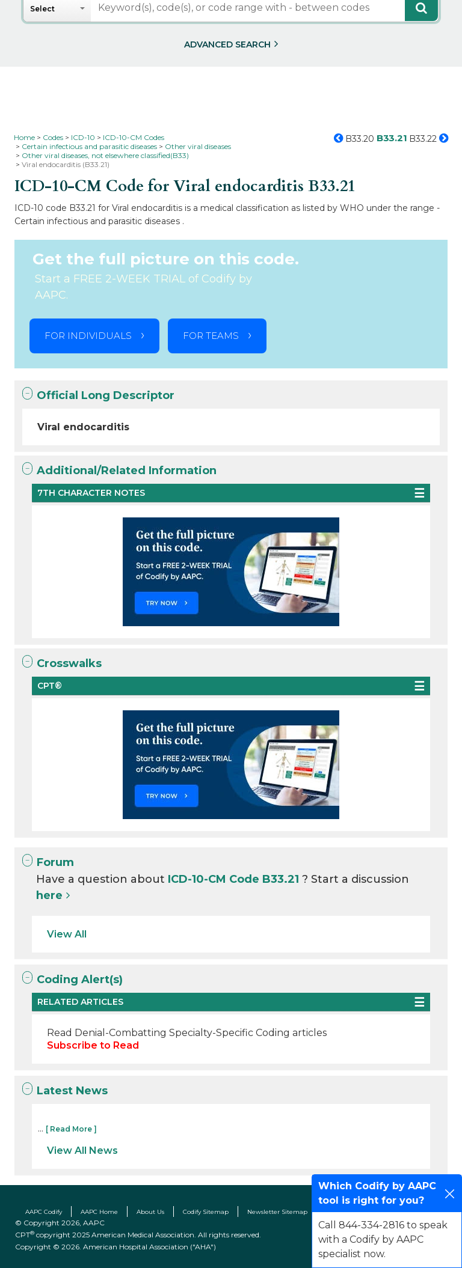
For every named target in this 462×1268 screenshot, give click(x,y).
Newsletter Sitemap (277, 1212)
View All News (82, 1150)
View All (67, 934)
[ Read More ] (71, 1128)
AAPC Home (99, 1212)
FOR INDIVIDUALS (88, 335)
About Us (150, 1212)
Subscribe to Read (93, 1045)
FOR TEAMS (211, 335)
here (49, 895)
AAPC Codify (43, 1212)
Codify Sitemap (206, 1212)
